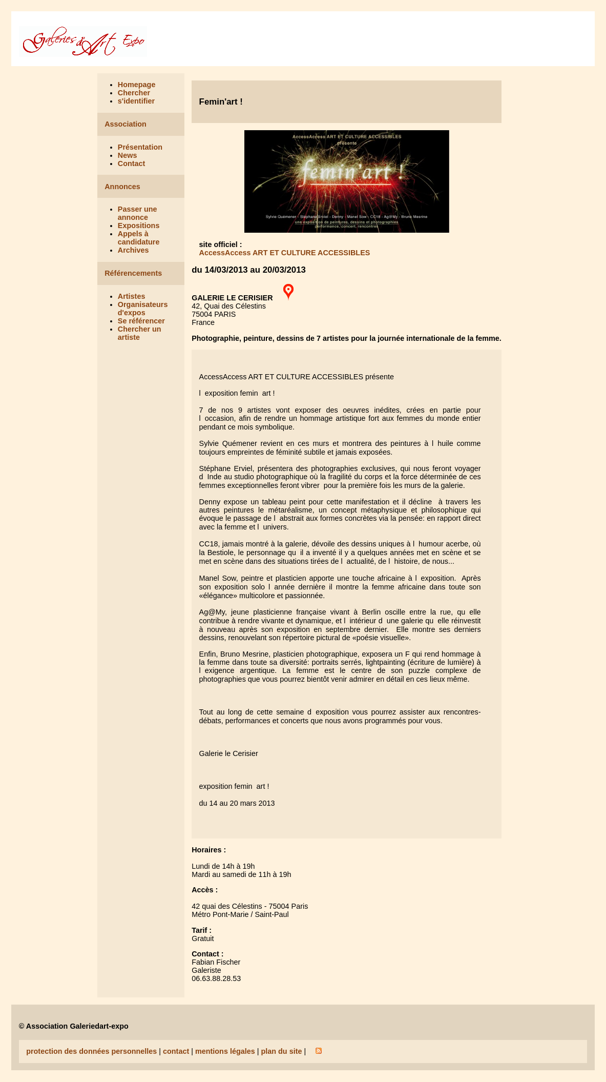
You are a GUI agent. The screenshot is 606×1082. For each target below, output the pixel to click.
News (127, 155)
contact (176, 1051)
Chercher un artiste (139, 333)
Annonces (122, 186)
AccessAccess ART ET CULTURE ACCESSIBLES (284, 253)
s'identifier (136, 101)
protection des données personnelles (91, 1051)
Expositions (139, 225)
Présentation (140, 147)
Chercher (134, 93)
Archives (133, 250)
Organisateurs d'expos (143, 308)
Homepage (137, 84)
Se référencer (141, 321)
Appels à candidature (139, 238)
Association (126, 124)
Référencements (133, 273)
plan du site (281, 1051)
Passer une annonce (137, 213)
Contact (131, 163)
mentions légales (225, 1051)
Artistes (131, 296)
